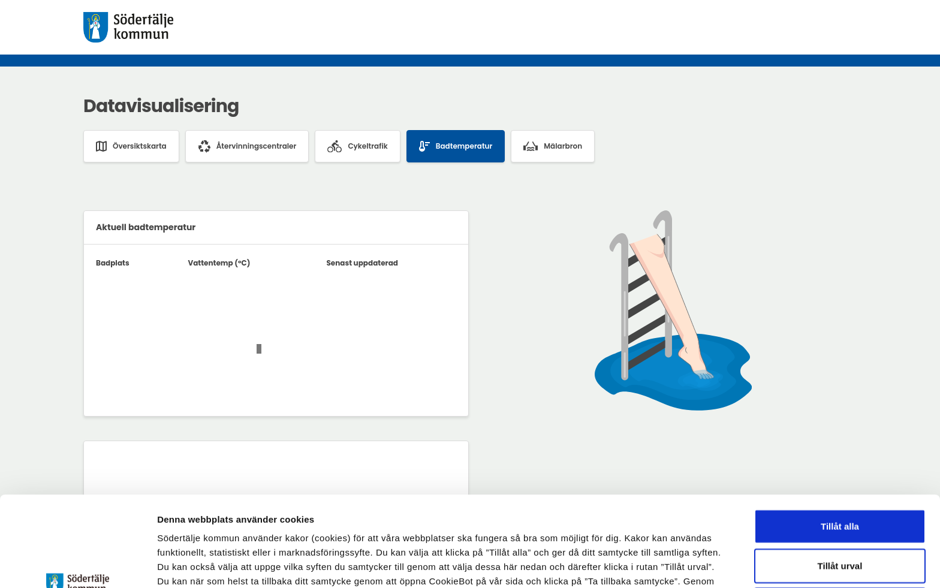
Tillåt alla (840, 441)
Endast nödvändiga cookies (840, 520)
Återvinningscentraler (247, 146)
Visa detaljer (656, 564)
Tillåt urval (840, 481)
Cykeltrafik (357, 146)
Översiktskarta (131, 146)
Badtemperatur (456, 146)
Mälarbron (552, 146)
